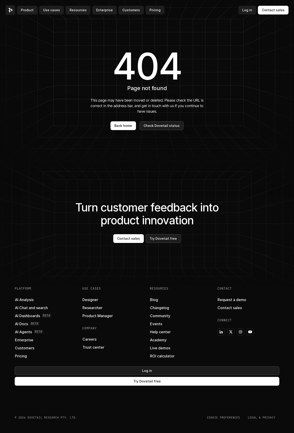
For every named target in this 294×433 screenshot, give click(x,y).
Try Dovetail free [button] (163, 238)
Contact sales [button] (273, 10)
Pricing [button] (155, 10)
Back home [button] (123, 126)
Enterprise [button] (104, 10)
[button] (10, 10)
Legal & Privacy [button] (261, 417)
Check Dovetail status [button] (162, 126)
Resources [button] (78, 10)
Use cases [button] (51, 10)
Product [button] (27, 10)
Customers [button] (131, 10)
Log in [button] (247, 10)
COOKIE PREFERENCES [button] (223, 417)
